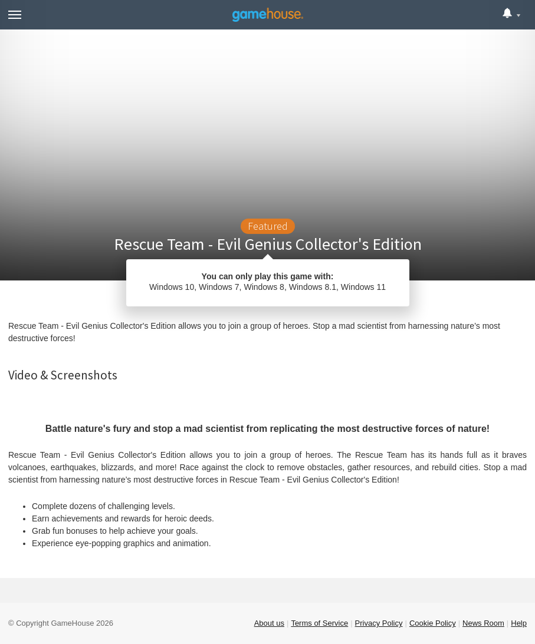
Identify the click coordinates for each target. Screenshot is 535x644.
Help (519, 623)
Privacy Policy (379, 623)
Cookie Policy (432, 623)
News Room (483, 623)
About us (269, 623)
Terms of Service (319, 623)
